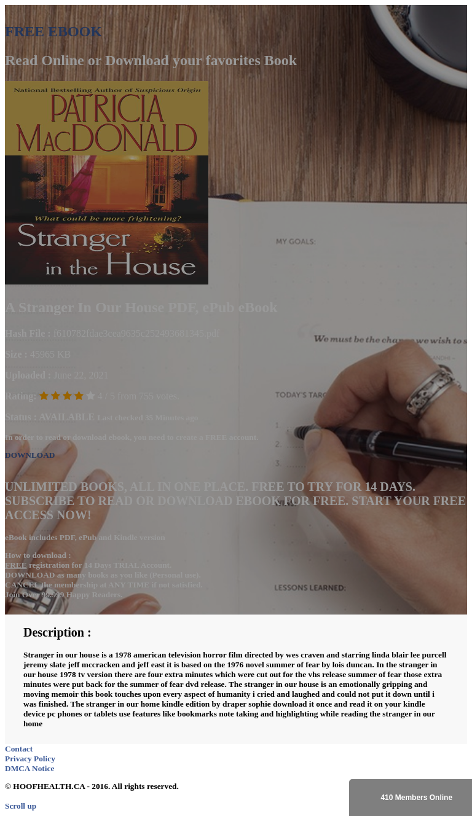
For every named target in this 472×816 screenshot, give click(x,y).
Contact (19, 748)
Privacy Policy (30, 758)
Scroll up (20, 805)
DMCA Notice (29, 768)
